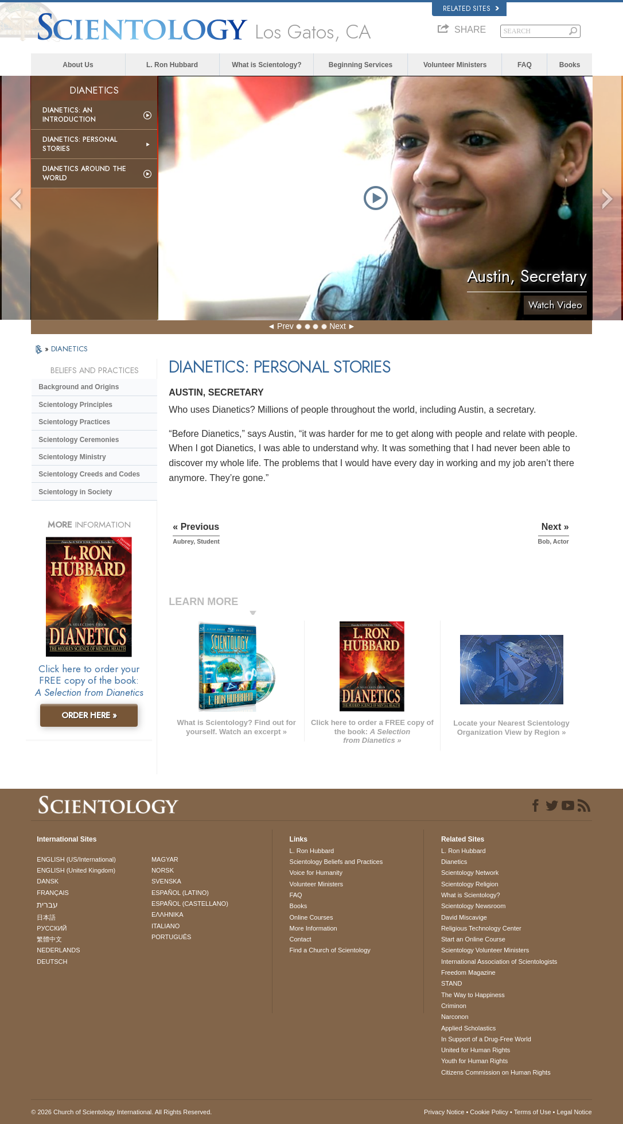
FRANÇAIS (53, 892)
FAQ (524, 65)
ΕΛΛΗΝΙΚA (167, 914)
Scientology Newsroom (473, 905)
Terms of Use (532, 1112)
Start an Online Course (473, 939)
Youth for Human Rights (474, 1060)
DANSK (48, 881)
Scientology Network (470, 872)
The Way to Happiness (473, 994)
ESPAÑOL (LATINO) (180, 892)
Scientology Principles (75, 405)
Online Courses (311, 917)
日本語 (46, 917)
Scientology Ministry (72, 457)
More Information (313, 928)
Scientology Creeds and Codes (89, 474)
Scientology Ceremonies (78, 440)
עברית (47, 904)
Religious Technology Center (481, 928)
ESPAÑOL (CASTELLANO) (189, 903)
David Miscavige (464, 917)
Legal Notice (574, 1112)
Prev (285, 326)
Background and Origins (78, 387)
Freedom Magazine (468, 972)
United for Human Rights (475, 1050)
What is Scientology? (266, 65)
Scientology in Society (75, 492)
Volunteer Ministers (454, 65)
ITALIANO (165, 926)
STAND (451, 983)
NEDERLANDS (58, 950)
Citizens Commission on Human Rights (496, 1072)
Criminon (453, 1005)
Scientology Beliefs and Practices (336, 861)
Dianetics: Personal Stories (79, 144)
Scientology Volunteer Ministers (485, 950)
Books (570, 65)
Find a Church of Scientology (330, 950)
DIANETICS (69, 348)
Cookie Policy (489, 1112)
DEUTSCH (52, 961)
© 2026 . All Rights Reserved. (121, 1112)
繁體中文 (49, 939)
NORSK (162, 870)
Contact (301, 939)
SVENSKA (166, 881)
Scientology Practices (74, 422)
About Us (78, 65)
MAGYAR (164, 859)
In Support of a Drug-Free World (486, 1039)
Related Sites (471, 8)
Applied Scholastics (468, 1028)
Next (337, 326)
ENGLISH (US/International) (76, 859)
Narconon (455, 1016)
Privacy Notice (444, 1112)
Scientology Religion (470, 884)
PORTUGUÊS (171, 936)
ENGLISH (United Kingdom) (76, 870)
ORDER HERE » (89, 715)
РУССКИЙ (52, 928)
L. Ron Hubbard (172, 65)
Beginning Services (360, 65)
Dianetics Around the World (84, 173)
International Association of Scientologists (499, 961)
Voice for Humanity (316, 872)
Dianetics (454, 861)
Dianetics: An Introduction (69, 115)
